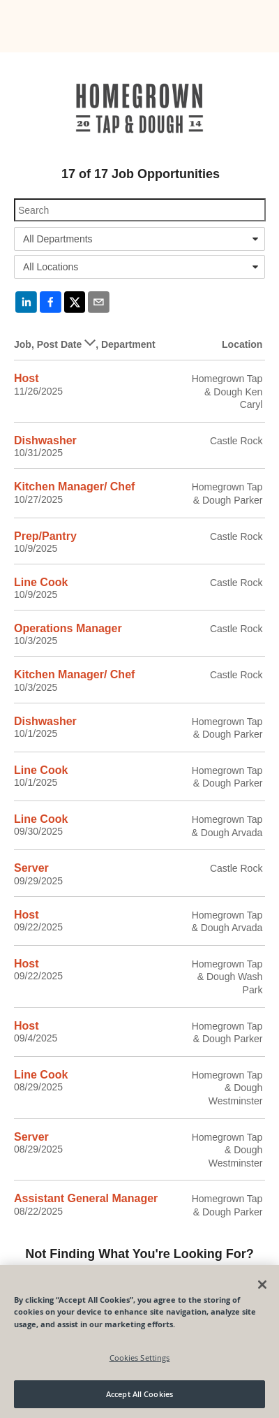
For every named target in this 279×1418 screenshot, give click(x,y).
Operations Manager (68, 628)
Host (26, 378)
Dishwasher (45, 440)
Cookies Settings (140, 1357)
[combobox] (139, 239)
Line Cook (41, 582)
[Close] (262, 1284)
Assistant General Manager (86, 1198)
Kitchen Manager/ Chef (74, 486)
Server (31, 868)
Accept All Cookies (139, 1394)
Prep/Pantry (45, 536)
